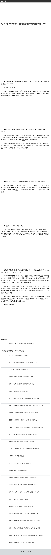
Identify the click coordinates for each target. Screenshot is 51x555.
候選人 (25, 91)
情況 (17, 190)
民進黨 (15, 91)
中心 (7, 87)
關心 (48, 278)
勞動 (23, 280)
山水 (22, 296)
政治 (14, 288)
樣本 (42, 299)
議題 (42, 280)
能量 (32, 286)
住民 (4, 280)
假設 (44, 93)
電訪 (48, 296)
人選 (9, 95)
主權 (37, 288)
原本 (7, 187)
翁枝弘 (12, 137)
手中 (13, 291)
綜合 (11, 87)
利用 (40, 286)
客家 (33, 280)
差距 (32, 82)
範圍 (31, 93)
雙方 (26, 82)
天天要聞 (3, 1)
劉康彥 (12, 143)
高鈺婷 (20, 145)
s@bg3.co (30, 551)
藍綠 (23, 82)
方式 (2, 299)
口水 (17, 288)
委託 (19, 296)
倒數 (9, 82)
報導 (14, 87)
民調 (18, 82)
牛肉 (30, 282)
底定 (45, 91)
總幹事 (8, 137)
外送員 (19, 280)
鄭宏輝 (46, 82)
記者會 (3, 137)
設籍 (10, 299)
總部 (11, 135)
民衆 (27, 299)
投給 (37, 291)
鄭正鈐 (40, 91)
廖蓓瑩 (29, 145)
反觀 (13, 286)
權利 (26, 280)
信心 (2, 301)
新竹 (18, 91)
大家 (2, 291)
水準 (5, 301)
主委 (9, 143)
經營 (41, 276)
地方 (5, 87)
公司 (27, 296)
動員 (9, 280)
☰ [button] (49, 1)
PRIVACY (25, 551)
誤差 (28, 93)
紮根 (32, 234)
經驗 (28, 234)
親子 (13, 278)
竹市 (28, 229)
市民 (23, 140)
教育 (29, 280)
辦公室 (4, 84)
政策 (29, 278)
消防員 (13, 280)
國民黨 (36, 91)
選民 (14, 229)
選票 (30, 135)
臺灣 (41, 234)
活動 (18, 278)
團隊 (26, 276)
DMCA (20, 551)
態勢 (43, 91)
